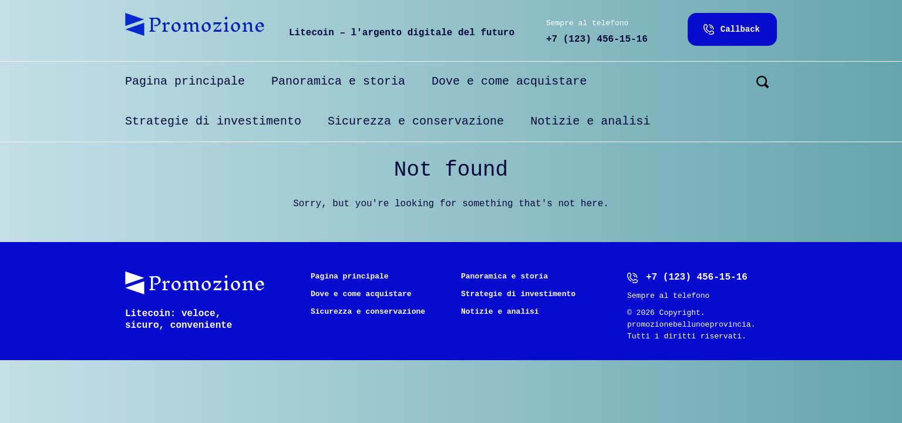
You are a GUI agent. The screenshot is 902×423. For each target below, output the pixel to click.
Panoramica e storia (338, 81)
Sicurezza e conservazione (416, 121)
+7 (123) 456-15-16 (597, 39)
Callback (740, 29)
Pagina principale (185, 81)
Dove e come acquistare (509, 81)
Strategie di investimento (213, 121)
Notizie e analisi (590, 121)
